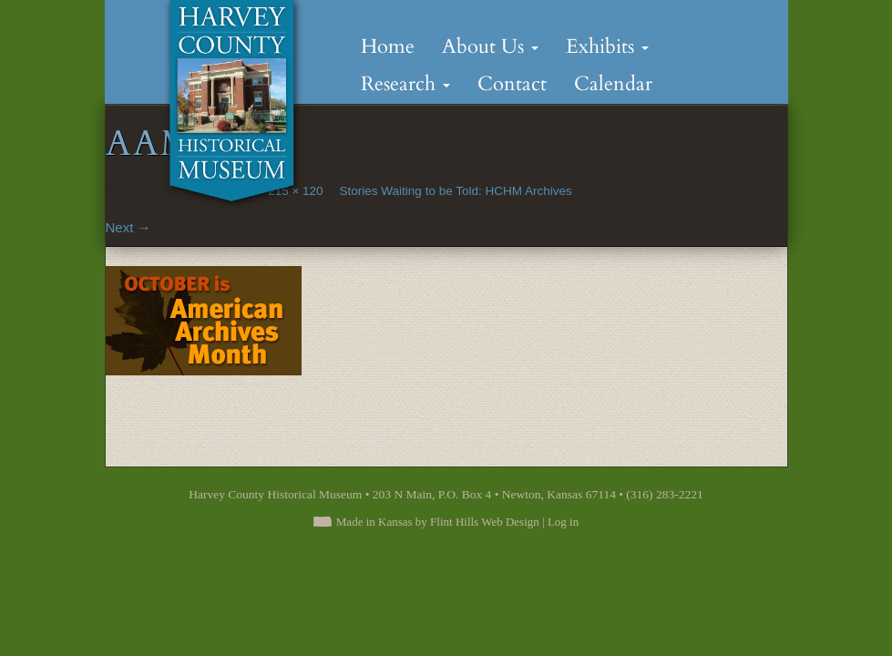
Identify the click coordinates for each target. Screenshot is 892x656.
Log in (563, 521)
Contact (512, 83)
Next (128, 227)
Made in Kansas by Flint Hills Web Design (437, 521)
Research (405, 83)
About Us (490, 46)
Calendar (613, 83)
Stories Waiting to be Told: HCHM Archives (456, 191)
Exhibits (607, 46)
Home (388, 46)
